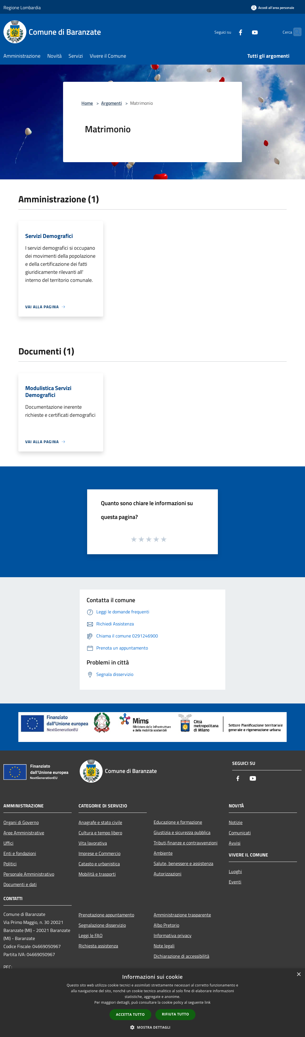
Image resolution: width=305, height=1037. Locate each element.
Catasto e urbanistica (99, 863)
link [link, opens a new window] (208, 1002)
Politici (10, 863)
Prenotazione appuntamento (106, 914)
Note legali (164, 945)
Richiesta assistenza (98, 945)
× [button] (298, 974)
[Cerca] (295, 32)
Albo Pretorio (166, 925)
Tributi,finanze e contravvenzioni (186, 842)
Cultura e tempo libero (100, 832)
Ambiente (163, 853)
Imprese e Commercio (99, 853)
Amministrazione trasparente (182, 914)
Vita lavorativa (93, 843)
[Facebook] (229, 32)
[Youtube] (243, 32)
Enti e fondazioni (19, 853)
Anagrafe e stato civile (100, 822)
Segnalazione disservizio (102, 925)
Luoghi (235, 871)
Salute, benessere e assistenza (183, 863)
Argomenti (111, 103)
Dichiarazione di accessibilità (181, 956)
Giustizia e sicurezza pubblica (182, 832)
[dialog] (152, 1002)
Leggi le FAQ (91, 935)
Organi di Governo (21, 822)
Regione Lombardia (22, 7)
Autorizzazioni (167, 873)
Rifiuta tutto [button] (175, 1014)
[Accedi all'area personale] (273, 7)
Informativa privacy (172, 935)
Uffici (8, 843)
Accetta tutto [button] (130, 1014)
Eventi (235, 881)
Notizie (236, 822)
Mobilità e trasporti (97, 874)
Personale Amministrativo (28, 874)
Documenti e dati (20, 884)
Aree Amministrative (23, 832)
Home (87, 103)
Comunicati (240, 832)
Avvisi (235, 843)
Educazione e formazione (178, 822)
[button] (152, 1027)
